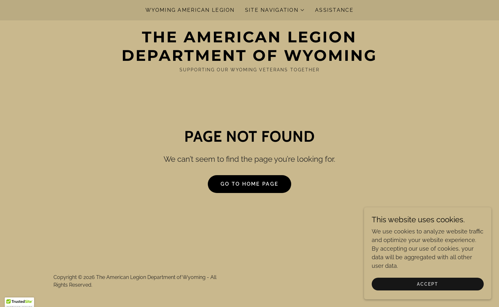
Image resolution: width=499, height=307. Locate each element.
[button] (275, 10)
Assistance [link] (334, 10)
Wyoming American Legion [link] (190, 10)
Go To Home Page (249, 184)
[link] (249, 58)
